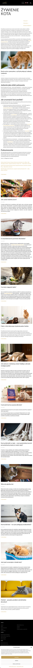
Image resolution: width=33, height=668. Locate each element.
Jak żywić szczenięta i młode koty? (11, 562)
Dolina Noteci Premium (5, 634)
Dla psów (25, 20)
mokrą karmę (10, 141)
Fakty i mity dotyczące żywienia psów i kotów (15, 326)
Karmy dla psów (4, 627)
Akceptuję (17, 657)
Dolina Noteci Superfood (5, 636)
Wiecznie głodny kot (7, 484)
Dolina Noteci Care (4, 642)
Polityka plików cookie (12, 666)
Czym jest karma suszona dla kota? (11, 405)
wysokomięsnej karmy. (7, 107)
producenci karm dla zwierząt (17, 244)
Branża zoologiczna (27, 25)
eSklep (2, 629)
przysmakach (14, 114)
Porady (18, 626)
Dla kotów (25, 23)
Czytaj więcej (3, 174)
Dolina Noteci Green (4, 644)
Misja (2, 626)
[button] (31, 647)
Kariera (18, 627)
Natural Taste (3, 638)
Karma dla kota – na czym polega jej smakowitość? (16, 524)
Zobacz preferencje (16, 663)
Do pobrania (3, 630)
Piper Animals (3, 637)
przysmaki (27, 130)
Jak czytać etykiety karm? (9, 199)
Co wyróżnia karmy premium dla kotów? (13, 238)
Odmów (16, 660)
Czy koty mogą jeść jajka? (8, 287)
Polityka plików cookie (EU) (22, 629)
